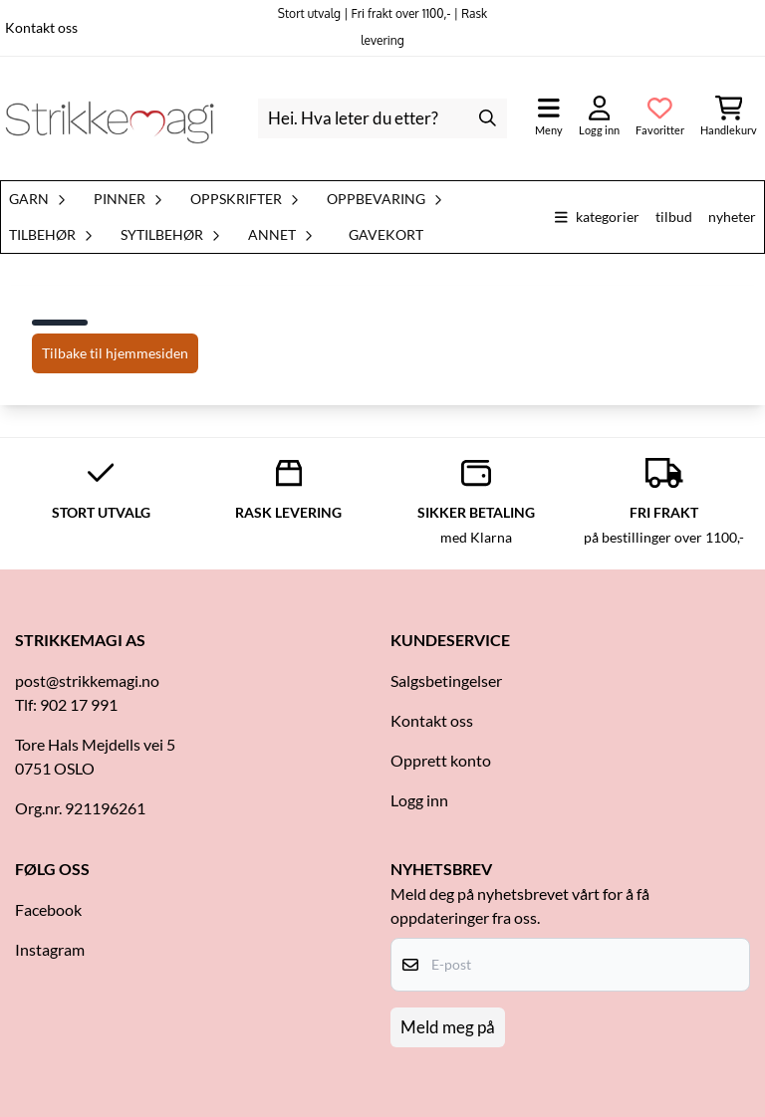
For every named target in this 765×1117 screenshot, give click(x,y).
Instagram (50, 949)
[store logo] (109, 118)
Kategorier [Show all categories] (597, 216)
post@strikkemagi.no (87, 680)
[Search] (487, 118)
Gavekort (386, 235)
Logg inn (419, 799)
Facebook (48, 909)
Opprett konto (440, 760)
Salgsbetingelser (446, 680)
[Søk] (383, 118)
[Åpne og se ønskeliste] (660, 118)
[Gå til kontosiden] (599, 118)
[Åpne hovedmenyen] (549, 118)
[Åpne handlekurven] (728, 118)
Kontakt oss (41, 27)
